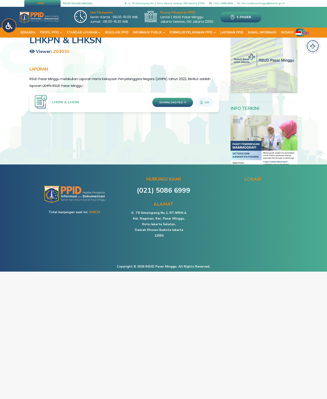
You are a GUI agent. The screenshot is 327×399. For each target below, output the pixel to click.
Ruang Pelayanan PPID (178, 12)
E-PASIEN (240, 17)
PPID (41, 3)
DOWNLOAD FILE (172, 102)
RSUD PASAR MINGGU (77, 3)
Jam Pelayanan (101, 12)
